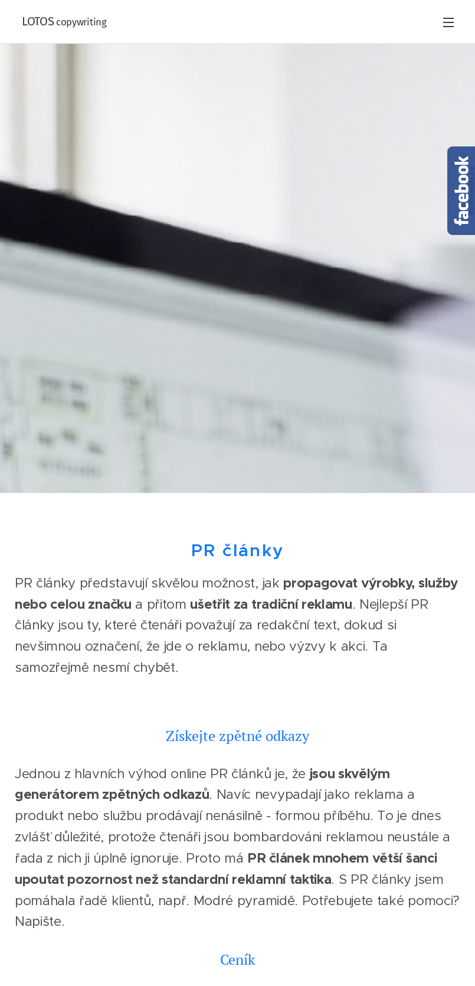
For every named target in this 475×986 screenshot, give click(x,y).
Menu (448, 22)
